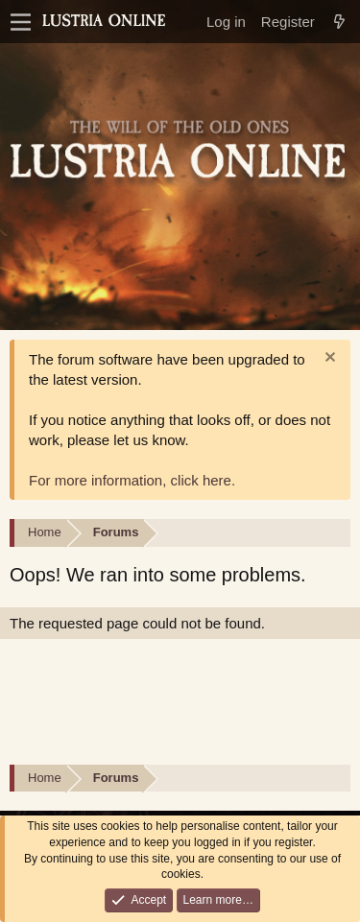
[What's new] (339, 21)
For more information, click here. (132, 480)
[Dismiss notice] (328, 359)
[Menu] (20, 22)
